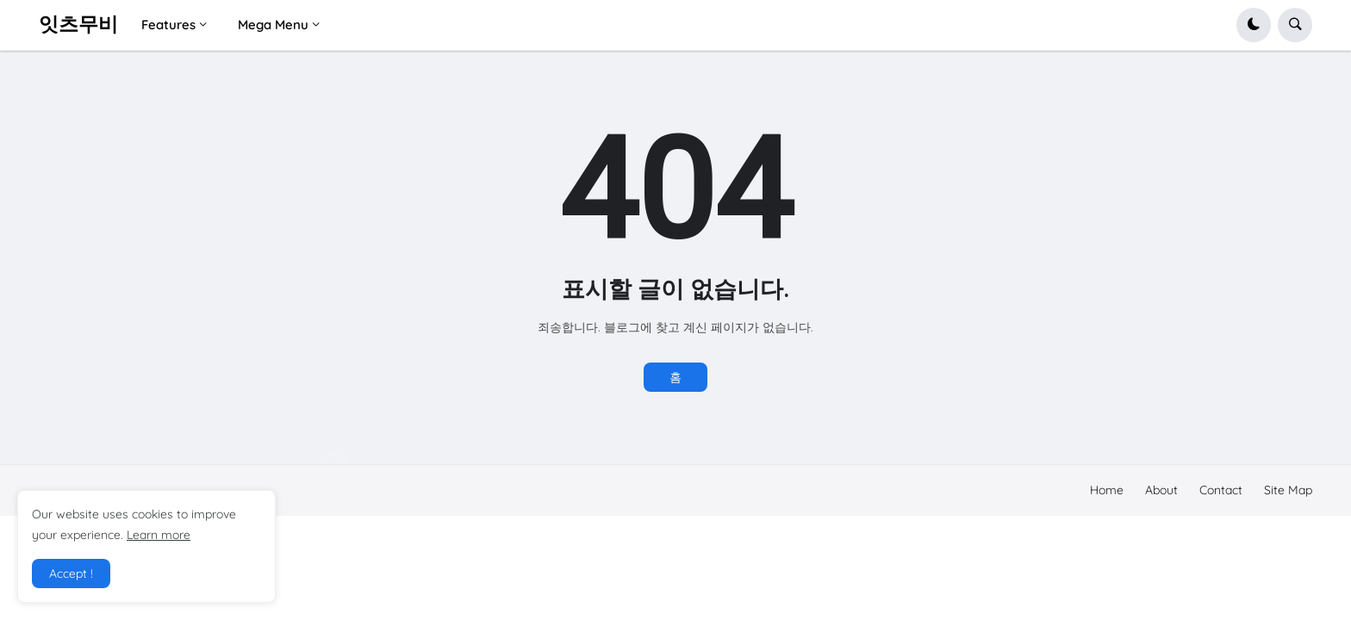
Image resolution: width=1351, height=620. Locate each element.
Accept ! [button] (71, 573)
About (1161, 490)
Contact (1220, 490)
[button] (1253, 25)
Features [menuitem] (168, 24)
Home (1107, 490)
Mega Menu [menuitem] (273, 24)
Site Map (1288, 490)
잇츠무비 (78, 24)
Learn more (158, 534)
